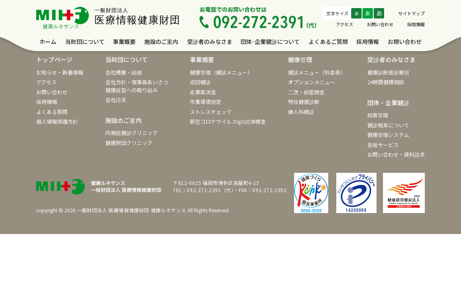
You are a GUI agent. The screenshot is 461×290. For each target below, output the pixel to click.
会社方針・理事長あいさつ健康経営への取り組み (136, 86)
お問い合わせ (380, 24)
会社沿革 (115, 100)
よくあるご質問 (328, 41)
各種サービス (383, 145)
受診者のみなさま (209, 41)
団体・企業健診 (388, 102)
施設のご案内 (161, 41)
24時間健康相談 (385, 82)
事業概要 (124, 41)
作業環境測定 (205, 102)
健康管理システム (388, 135)
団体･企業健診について (270, 41)
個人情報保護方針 (57, 121)
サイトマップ (411, 13)
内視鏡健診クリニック (131, 133)
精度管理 (377, 115)
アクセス (344, 24)
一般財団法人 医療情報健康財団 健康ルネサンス (131, 210)
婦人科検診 (301, 112)
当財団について (85, 41)
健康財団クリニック (128, 143)
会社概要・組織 (123, 72)
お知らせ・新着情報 (59, 72)
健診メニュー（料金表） (317, 72)
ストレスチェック (211, 112)
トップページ (54, 59)
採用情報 (416, 24)
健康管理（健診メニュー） (221, 72)
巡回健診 (200, 82)
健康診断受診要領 (388, 72)
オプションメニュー (311, 82)
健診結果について (388, 125)
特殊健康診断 (303, 102)
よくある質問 (52, 112)
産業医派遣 (203, 92)
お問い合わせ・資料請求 (396, 154)
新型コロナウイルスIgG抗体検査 (228, 121)
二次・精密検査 (306, 92)
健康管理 (300, 59)
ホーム (47, 41)
